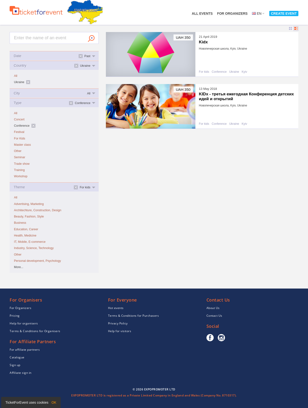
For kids (204, 71)
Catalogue (17, 357)
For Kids (19, 138)
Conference (219, 71)
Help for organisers (24, 323)
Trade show (22, 163)
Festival (19, 132)
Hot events (116, 308)
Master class (22, 144)
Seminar (19, 157)
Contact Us (214, 316)
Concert (19, 119)
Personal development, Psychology (37, 261)
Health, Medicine (25, 235)
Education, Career (26, 229)
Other (17, 151)
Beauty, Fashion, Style (29, 216)
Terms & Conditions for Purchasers (133, 316)
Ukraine (234, 71)
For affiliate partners (25, 350)
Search (91, 38)
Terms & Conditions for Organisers (35, 331)
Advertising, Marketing (29, 204)
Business (20, 222)
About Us (213, 308)
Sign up (15, 365)
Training (19, 170)
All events (202, 13)
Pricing (15, 316)
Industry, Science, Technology (34, 248)
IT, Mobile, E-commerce (29, 241)
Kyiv (244, 71)
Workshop (20, 176)
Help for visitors (119, 331)
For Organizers (232, 13)
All (15, 76)
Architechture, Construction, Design (37, 210)
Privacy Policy (118, 323)
